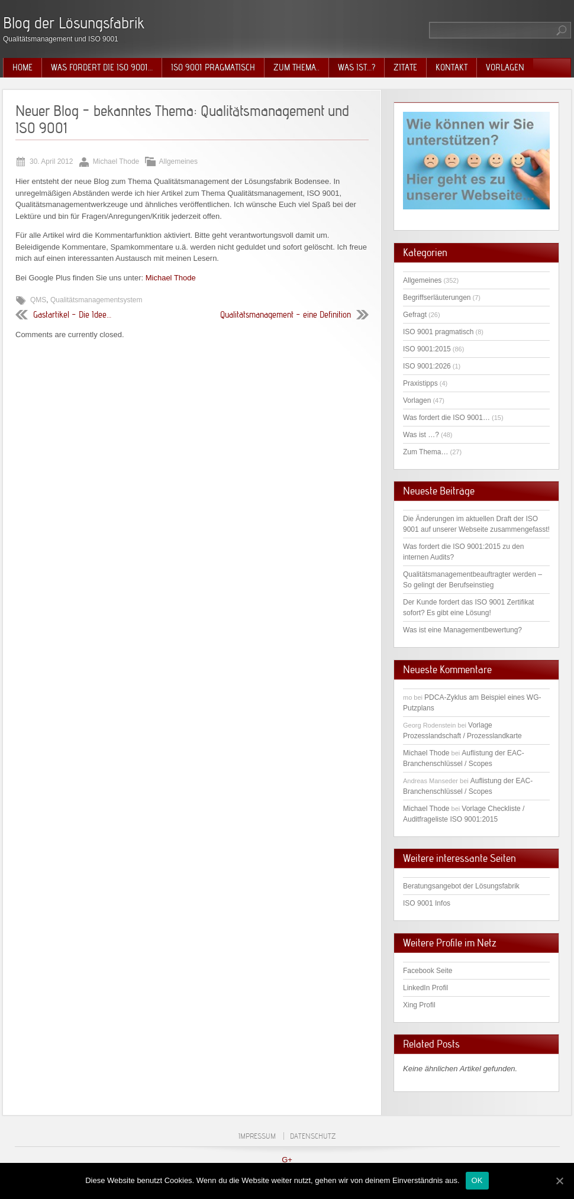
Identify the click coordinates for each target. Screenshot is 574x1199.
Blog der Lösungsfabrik (73, 23)
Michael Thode (171, 277)
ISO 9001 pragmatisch (213, 67)
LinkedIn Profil (425, 988)
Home (22, 67)
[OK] (559, 1181)
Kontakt (451, 67)
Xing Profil (419, 1005)
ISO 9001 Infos (426, 903)
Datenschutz (313, 1136)
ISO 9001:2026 (427, 366)
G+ (287, 1159)
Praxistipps (420, 383)
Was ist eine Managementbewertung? (462, 630)
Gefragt (415, 315)
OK (477, 1180)
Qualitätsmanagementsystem (96, 300)
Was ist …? (421, 435)
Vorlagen (505, 67)
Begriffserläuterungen (437, 297)
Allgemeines (178, 161)
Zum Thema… (425, 452)
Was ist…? (356, 67)
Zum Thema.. (296, 67)
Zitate (405, 67)
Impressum (257, 1136)
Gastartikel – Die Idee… (72, 314)
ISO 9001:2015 (427, 349)
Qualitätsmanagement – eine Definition (285, 314)
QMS (38, 300)
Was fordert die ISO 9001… (102, 67)
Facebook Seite (427, 971)
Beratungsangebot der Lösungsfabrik (461, 886)
